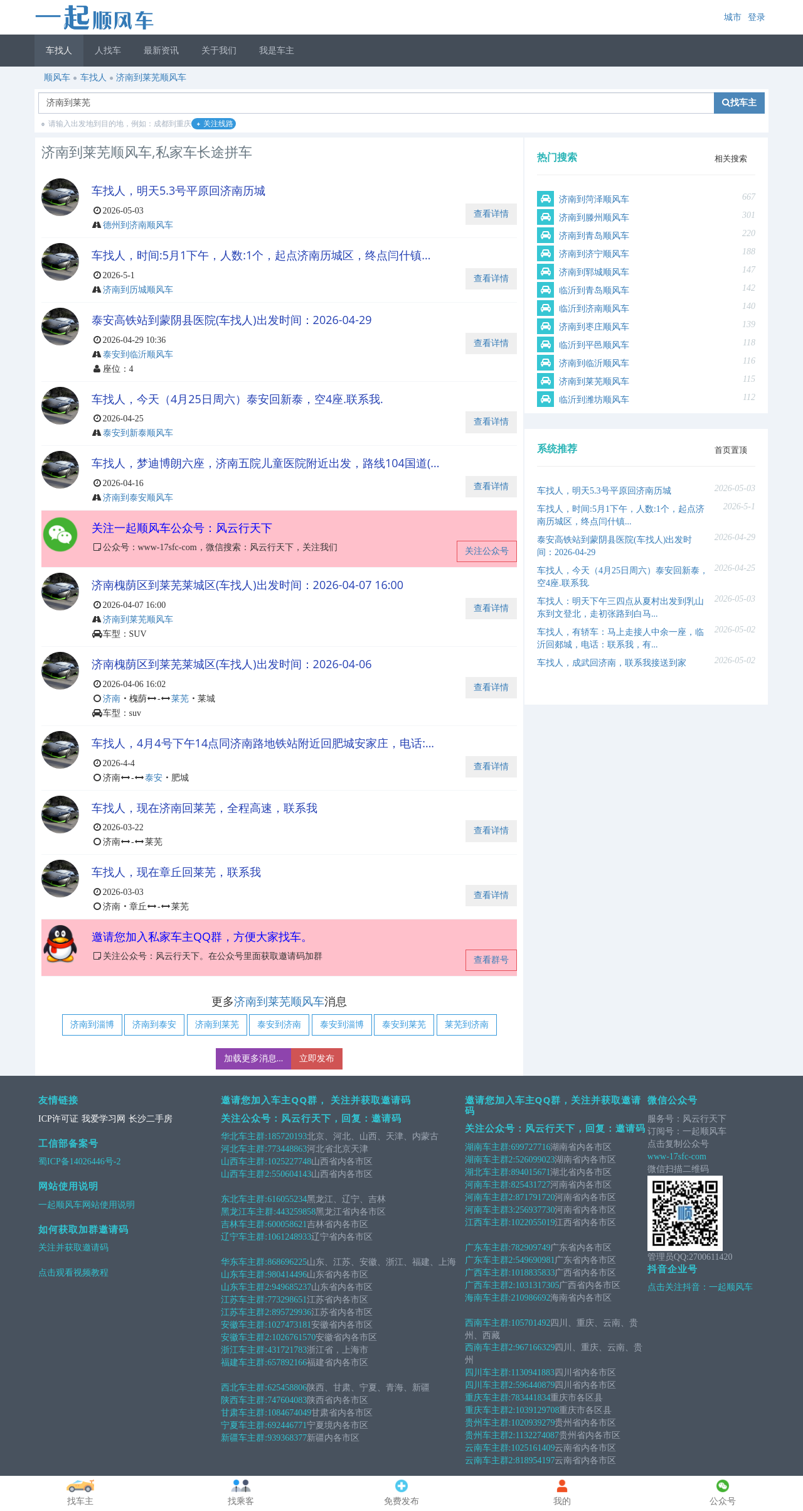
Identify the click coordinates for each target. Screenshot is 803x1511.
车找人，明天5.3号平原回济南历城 (178, 190)
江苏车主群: (244, 1299)
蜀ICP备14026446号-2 (79, 1161)
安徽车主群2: (246, 1337)
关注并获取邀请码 (73, 1247)
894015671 (530, 1172)
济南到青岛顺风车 (594, 236)
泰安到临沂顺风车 (138, 354)
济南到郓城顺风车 (594, 272)
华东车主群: (244, 1262)
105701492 (530, 1323)
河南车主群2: (490, 1197)
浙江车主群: (244, 1350)
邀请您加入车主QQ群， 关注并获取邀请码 (316, 1099)
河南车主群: (488, 1184)
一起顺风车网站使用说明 (86, 1205)
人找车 (108, 50)
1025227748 (289, 1161)
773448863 (287, 1149)
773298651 (287, 1299)
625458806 (287, 1387)
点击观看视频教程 (73, 1272)
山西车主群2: (246, 1174)
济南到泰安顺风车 (138, 497)
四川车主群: (488, 1372)
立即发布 (316, 1058)
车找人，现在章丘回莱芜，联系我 (176, 871)
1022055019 (533, 1222)
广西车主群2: (490, 1285)
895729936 (291, 1312)
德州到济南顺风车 (138, 225)
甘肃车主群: (244, 1412)
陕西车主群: (244, 1400)
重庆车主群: (488, 1397)
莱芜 (180, 698)
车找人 (59, 50)
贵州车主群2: (490, 1435)
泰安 (153, 778)
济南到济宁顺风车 (594, 254)
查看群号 (491, 960)
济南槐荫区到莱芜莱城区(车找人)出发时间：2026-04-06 (232, 663)
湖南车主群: (488, 1147)
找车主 (739, 102)
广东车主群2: (490, 1260)
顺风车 (57, 77)
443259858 (296, 1211)
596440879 (535, 1385)
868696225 (287, 1262)
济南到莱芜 (217, 1024)
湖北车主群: (488, 1172)
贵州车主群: (488, 1422)
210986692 (530, 1297)
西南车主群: (488, 1323)
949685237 (291, 1287)
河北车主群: (244, 1149)
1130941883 (532, 1372)
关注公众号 (487, 551)
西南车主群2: (490, 1347)
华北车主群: (244, 1136)
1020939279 (533, 1422)
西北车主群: (244, 1387)
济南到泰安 (154, 1024)
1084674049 (289, 1412)
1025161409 (533, 1448)
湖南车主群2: (490, 1159)
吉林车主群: (244, 1224)
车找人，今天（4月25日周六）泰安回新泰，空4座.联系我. (237, 398)
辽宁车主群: (244, 1237)
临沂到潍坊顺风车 (594, 399)
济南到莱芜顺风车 (151, 77)
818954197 (535, 1460)
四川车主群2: (490, 1385)
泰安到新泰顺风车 (138, 433)
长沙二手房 (151, 1119)
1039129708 (537, 1410)
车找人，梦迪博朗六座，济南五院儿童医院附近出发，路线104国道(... (265, 462)
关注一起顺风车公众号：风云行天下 (182, 527)
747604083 (287, 1400)
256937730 (535, 1210)
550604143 (291, 1174)
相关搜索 (731, 158)
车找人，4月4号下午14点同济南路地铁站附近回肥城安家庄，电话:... (263, 742)
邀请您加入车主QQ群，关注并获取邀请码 (553, 1105)
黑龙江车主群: (248, 1211)
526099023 (535, 1159)
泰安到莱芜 (404, 1024)
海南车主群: (488, 1297)
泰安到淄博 (342, 1024)
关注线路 (215, 124)
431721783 (287, 1350)
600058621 (287, 1224)
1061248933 (289, 1237)
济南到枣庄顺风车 (594, 327)
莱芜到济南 (467, 1024)
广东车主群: (488, 1247)
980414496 (287, 1274)
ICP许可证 (58, 1119)
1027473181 (289, 1325)
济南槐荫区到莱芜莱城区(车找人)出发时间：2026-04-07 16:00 (247, 584)
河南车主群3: (490, 1210)
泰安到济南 (279, 1024)
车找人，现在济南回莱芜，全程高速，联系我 (204, 807)
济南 (111, 698)
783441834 (530, 1397)
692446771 (287, 1425)
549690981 (535, 1260)
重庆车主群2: (490, 1410)
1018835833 (533, 1272)
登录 (756, 17)
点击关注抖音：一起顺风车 (700, 1287)
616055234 (287, 1199)
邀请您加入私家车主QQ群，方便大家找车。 (202, 936)
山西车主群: (244, 1161)
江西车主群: (488, 1222)
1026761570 (294, 1337)
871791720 (535, 1197)
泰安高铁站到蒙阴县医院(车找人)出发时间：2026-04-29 (232, 319)
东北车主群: (244, 1199)
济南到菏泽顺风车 (594, 199)
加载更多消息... (254, 1058)
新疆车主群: (244, 1438)
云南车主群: (488, 1448)
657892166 (287, 1362)
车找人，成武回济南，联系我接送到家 (611, 663)
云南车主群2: (490, 1460)
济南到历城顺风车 (138, 290)
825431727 (530, 1184)
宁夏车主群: (244, 1425)
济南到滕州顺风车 (594, 217)
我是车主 (276, 50)
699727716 (530, 1147)
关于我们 (219, 50)
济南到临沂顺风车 (594, 363)
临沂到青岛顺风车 (594, 290)
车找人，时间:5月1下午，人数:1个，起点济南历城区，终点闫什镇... (261, 255)
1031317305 (537, 1285)
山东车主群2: (246, 1287)
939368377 (287, 1438)
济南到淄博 (92, 1024)
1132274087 (536, 1435)
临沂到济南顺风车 (594, 308)
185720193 (287, 1136)
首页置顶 (731, 450)
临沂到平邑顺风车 (594, 345)
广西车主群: (488, 1272)
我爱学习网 (103, 1119)
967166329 (535, 1347)
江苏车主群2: (246, 1312)
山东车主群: (244, 1274)
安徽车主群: (244, 1325)
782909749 (530, 1247)
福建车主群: (244, 1362)
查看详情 (491, 214)
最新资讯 (161, 50)
